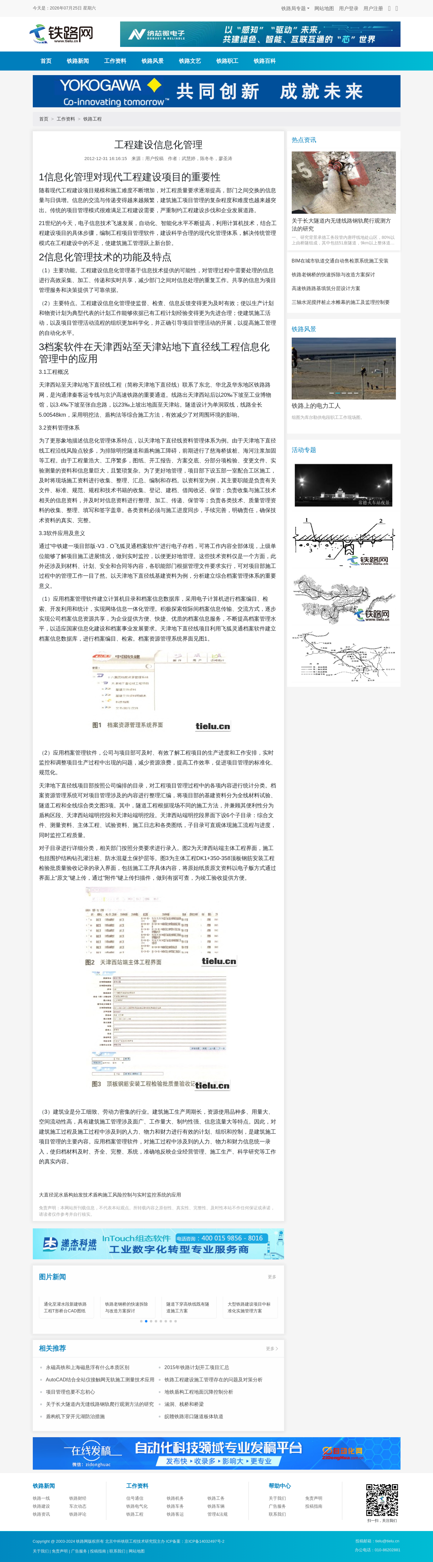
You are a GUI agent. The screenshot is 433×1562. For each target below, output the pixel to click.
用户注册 (373, 8)
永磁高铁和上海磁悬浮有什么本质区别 (87, 1387)
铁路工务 (216, 1520)
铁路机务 (175, 1520)
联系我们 (117, 1551)
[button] (141, 1340)
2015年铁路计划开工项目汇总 (197, 1387)
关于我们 (277, 1520)
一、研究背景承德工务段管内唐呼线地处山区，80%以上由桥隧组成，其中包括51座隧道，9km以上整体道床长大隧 (343, 240)
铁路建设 (41, 1528)
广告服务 (277, 1528)
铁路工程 (92, 118)
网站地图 (324, 8)
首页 (45, 61)
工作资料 (115, 61)
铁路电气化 (137, 1528)
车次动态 (77, 1528)
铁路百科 (265, 61)
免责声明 (313, 1520)
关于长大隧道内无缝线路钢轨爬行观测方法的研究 (100, 1423)
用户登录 (349, 8)
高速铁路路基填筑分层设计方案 (326, 310)
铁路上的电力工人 (316, 428)
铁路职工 (227, 61)
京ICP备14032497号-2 (204, 1541)
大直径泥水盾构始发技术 (66, 1194)
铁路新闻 (78, 61)
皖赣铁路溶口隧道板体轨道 (194, 1436)
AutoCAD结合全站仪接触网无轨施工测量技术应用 (100, 1399)
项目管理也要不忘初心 (70, 1411)
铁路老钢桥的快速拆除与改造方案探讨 (333, 296)
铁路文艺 (190, 61)
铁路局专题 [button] (293, 8)
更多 (272, 1296)
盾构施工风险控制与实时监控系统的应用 (137, 1194)
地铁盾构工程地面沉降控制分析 (199, 1411)
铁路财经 (77, 1520)
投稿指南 (313, 1528)
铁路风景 (153, 61)
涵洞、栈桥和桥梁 (184, 1423)
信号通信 (134, 1520)
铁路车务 (175, 1528)
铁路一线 (41, 1520)
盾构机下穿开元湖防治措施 (75, 1436)
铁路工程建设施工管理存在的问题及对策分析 (214, 1399)
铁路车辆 (216, 1528)
